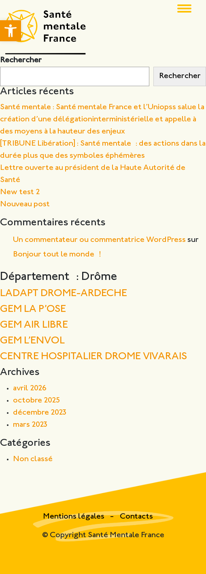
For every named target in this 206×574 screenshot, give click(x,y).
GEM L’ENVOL (32, 341)
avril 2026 (30, 388)
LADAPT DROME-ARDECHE (63, 294)
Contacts (136, 516)
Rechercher (21, 60)
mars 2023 (30, 424)
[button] (10, 30)
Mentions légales (74, 516)
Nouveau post (25, 204)
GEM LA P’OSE (33, 309)
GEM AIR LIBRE (34, 325)
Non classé (33, 459)
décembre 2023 (40, 412)
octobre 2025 (36, 400)
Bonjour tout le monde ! (57, 254)
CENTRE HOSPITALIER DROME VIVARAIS (93, 357)
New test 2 (20, 192)
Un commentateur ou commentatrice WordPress (99, 240)
